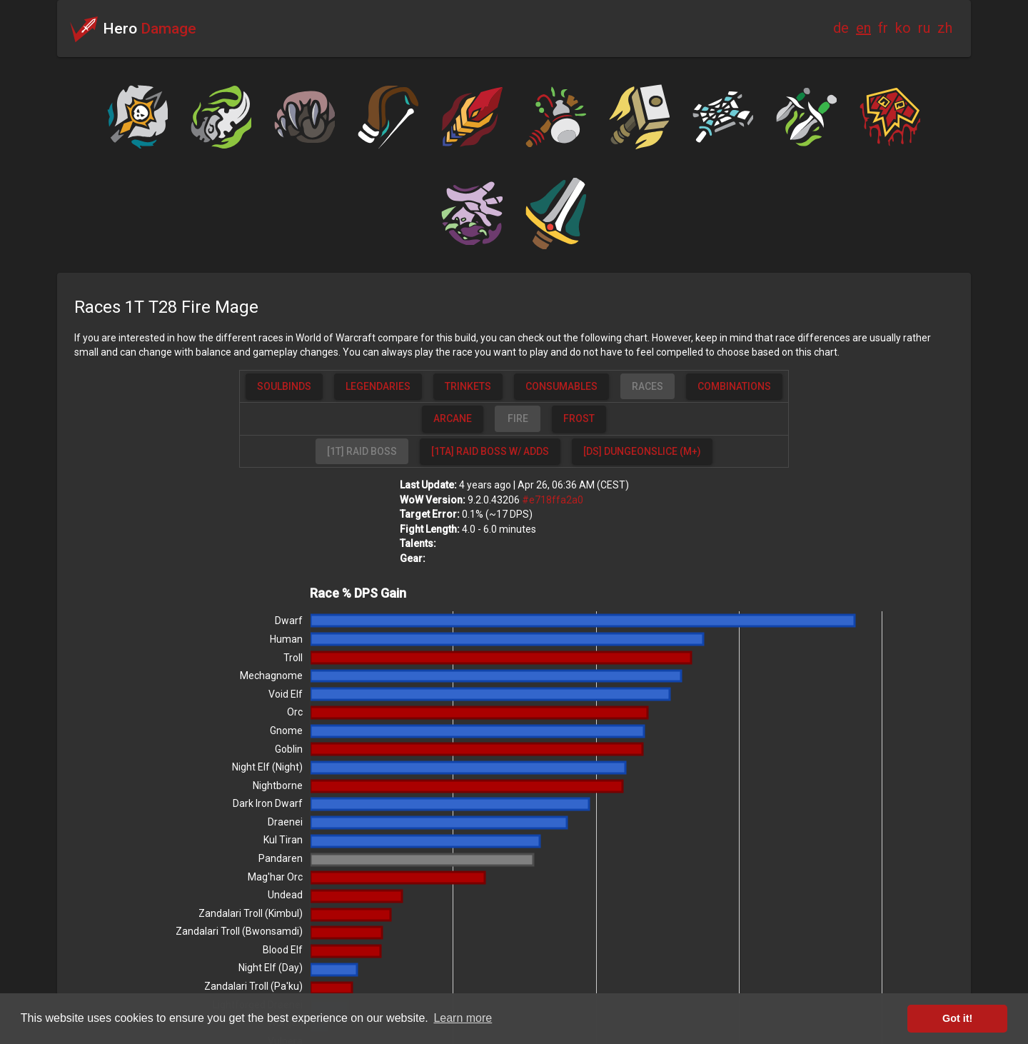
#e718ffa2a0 (552, 500)
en (863, 27)
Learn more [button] (462, 1018)
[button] (284, 386)
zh (944, 27)
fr (883, 27)
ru (924, 27)
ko (903, 27)
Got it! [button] (957, 1018)
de (841, 27)
